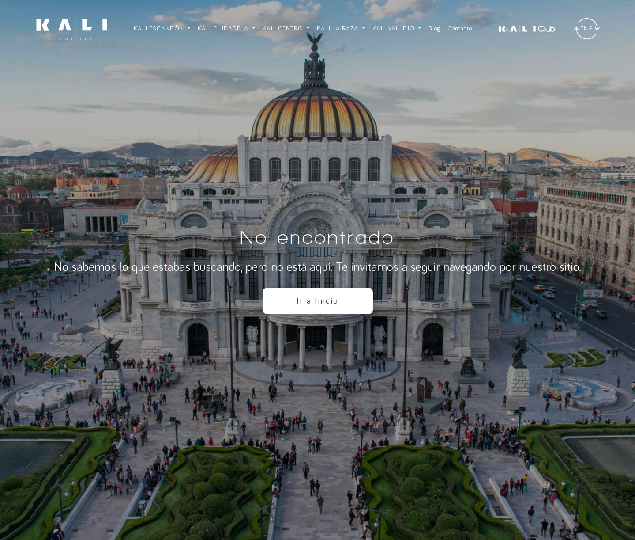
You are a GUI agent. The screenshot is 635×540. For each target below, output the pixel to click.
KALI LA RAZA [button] (338, 29)
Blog (434, 29)
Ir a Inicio (317, 301)
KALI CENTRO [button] (284, 29)
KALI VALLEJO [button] (394, 29)
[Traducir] (587, 28)
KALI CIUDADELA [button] (224, 29)
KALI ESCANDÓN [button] (160, 29)
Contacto (459, 29)
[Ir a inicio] (71, 29)
